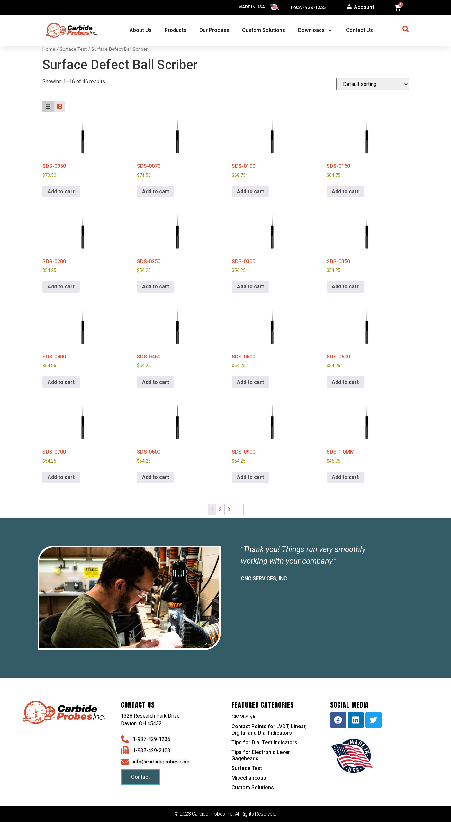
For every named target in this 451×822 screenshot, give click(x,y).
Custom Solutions (263, 30)
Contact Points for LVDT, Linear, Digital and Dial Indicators (269, 729)
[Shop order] (372, 84)
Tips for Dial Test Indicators (264, 742)
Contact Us (359, 30)
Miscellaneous (248, 778)
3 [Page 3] (228, 509)
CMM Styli (243, 717)
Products (175, 30)
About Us (141, 30)
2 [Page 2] (220, 509)
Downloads (315, 30)
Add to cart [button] (61, 191)
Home (48, 49)
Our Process (214, 30)
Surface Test (73, 49)
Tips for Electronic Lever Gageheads (260, 755)
